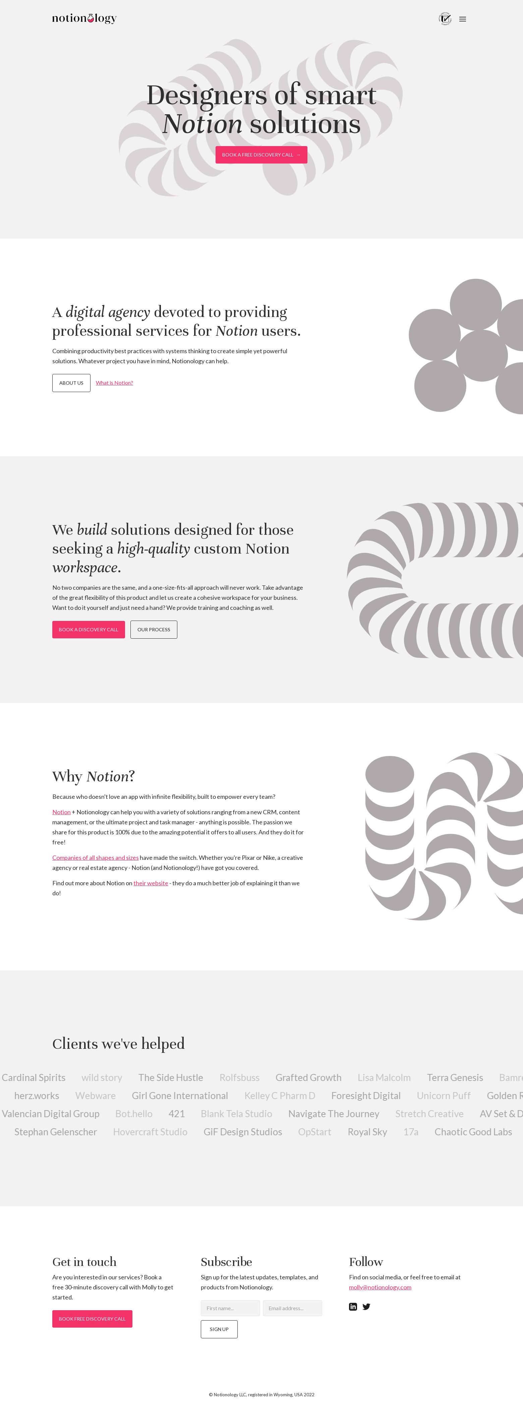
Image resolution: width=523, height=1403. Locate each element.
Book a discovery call (88, 629)
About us (71, 383)
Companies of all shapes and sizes (95, 857)
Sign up (219, 1329)
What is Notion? (114, 382)
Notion (61, 812)
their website (150, 883)
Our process (153, 629)
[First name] (230, 1308)
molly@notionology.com (380, 1287)
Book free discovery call (92, 1319)
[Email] (292, 1308)
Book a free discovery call (261, 154)
